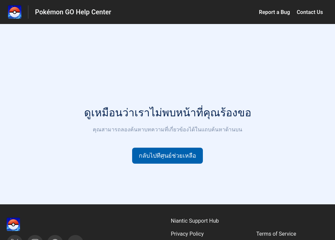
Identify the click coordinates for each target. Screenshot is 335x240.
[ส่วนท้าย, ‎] (20, 224)
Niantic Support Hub (195, 221)
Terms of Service (276, 234)
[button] (167, 155)
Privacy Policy (187, 234)
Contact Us (310, 12)
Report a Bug (274, 12)
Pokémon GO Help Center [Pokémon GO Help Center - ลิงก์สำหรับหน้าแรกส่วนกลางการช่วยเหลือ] (73, 12)
